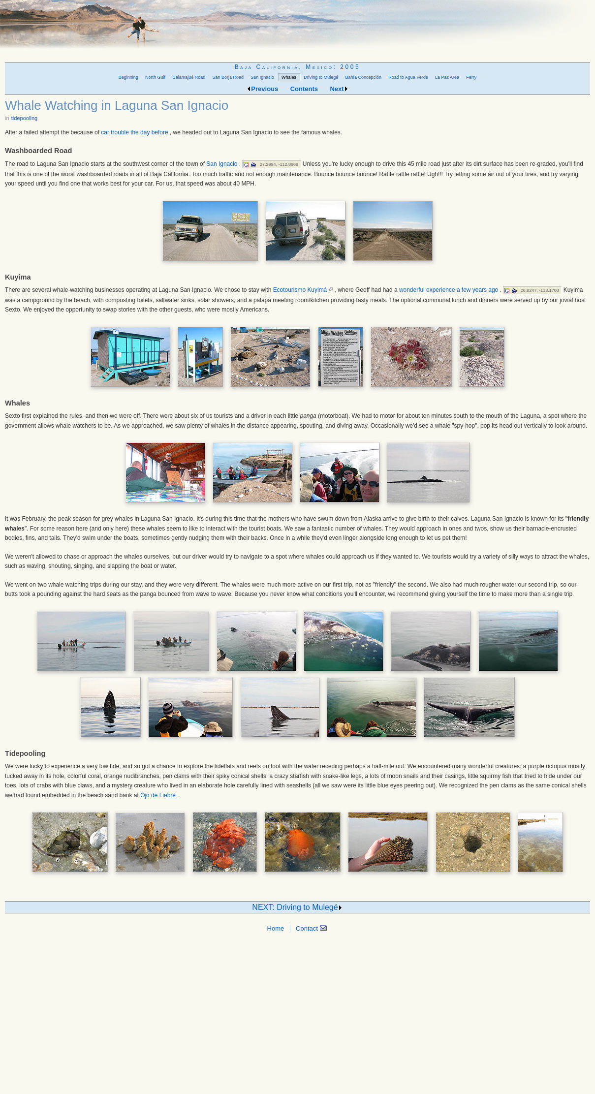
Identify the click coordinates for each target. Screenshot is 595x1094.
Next (339, 89)
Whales (289, 77)
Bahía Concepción (363, 77)
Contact (311, 928)
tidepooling (24, 118)
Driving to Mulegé (321, 77)
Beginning (128, 77)
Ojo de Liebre (158, 795)
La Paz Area (447, 77)
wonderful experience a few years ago (448, 289)
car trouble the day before (134, 132)
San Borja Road (228, 77)
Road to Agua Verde (408, 77)
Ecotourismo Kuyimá (300, 289)
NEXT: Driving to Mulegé (297, 907)
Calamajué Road (188, 77)
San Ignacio (262, 77)
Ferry (471, 77)
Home (275, 928)
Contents (304, 89)
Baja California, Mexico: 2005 (298, 66)
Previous (262, 89)
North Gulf (155, 77)
